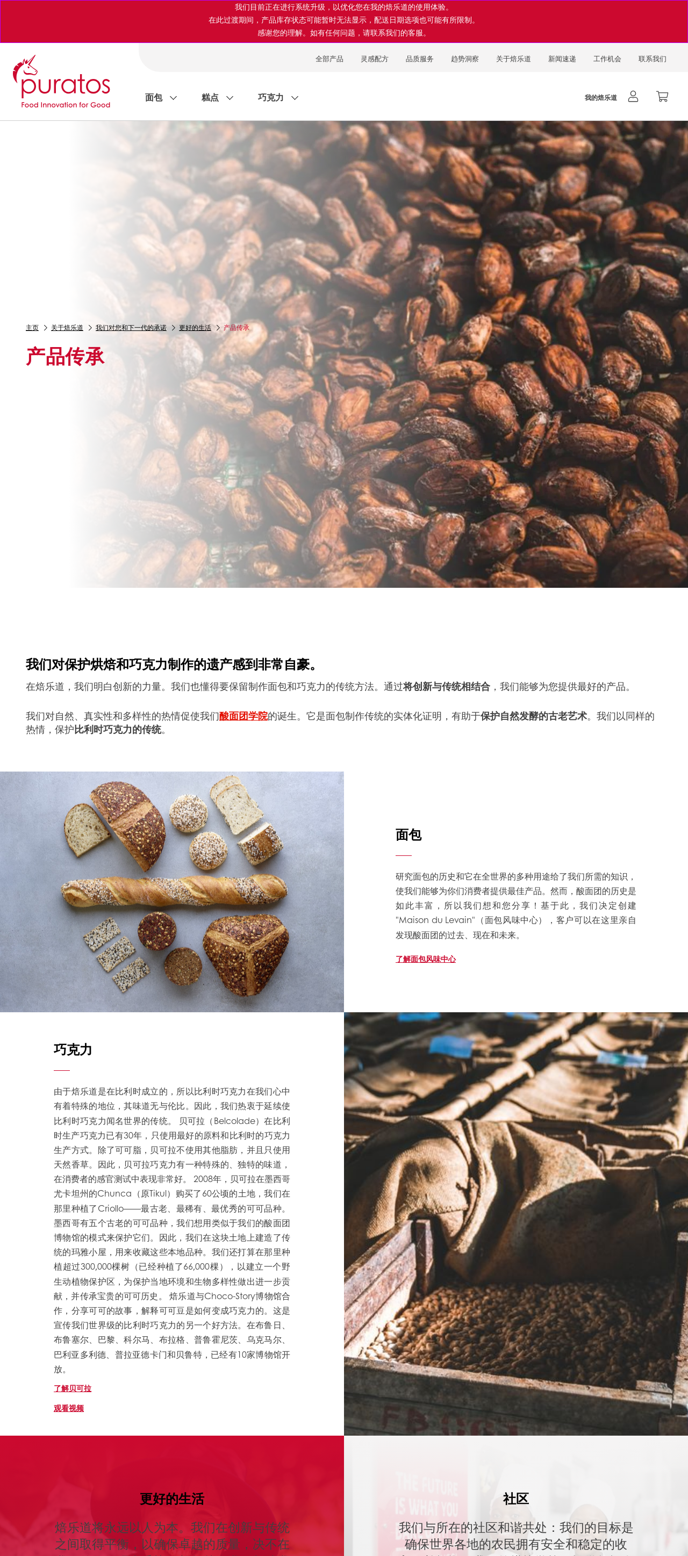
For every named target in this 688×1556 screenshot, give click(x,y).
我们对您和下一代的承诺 (131, 327)
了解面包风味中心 (426, 958)
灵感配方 (375, 58)
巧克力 (271, 97)
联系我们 (652, 58)
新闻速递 (562, 58)
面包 (153, 97)
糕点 (210, 97)
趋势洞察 (465, 58)
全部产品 (329, 58)
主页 (32, 327)
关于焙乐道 (513, 58)
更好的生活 (195, 327)
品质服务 (420, 58)
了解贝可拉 (72, 1387)
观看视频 (69, 1407)
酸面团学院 (243, 716)
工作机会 (607, 58)
